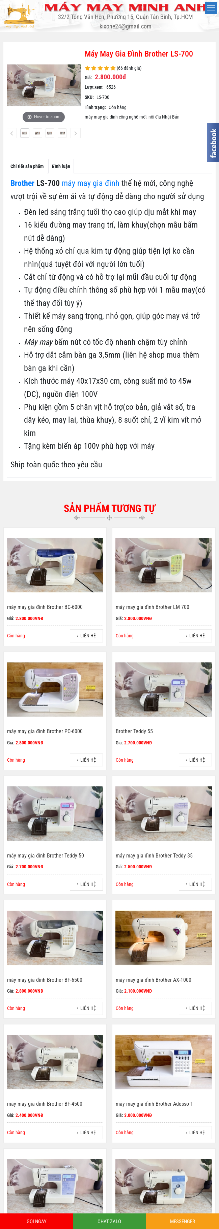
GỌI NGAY (37, 1222)
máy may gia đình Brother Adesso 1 (154, 1104)
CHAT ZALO (109, 1222)
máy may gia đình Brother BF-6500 (44, 980)
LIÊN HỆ (88, 635)
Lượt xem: (94, 87)
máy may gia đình (90, 183)
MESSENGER (182, 1222)
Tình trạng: (95, 107)
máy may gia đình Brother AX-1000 (153, 980)
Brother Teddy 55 (134, 731)
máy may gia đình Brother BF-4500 (44, 1104)
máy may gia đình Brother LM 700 (152, 607)
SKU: (89, 97)
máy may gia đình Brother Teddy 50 (45, 855)
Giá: (88, 77)
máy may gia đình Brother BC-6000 (45, 607)
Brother (22, 183)
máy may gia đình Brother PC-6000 (45, 731)
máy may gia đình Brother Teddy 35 (154, 855)
